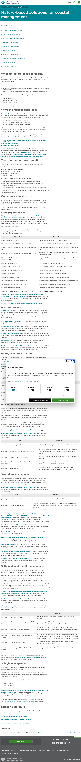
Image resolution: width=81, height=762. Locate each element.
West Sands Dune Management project (16, 558)
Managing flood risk (20, 7)
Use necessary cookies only (40, 400)
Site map (42, 750)
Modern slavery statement (10, 753)
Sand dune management (10, 54)
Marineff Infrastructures (11, 326)
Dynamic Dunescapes (8, 544)
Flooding (10, 7)
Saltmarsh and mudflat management (14, 58)
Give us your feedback (34, 732)
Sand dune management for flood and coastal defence (18, 524)
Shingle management (9, 62)
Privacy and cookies (62, 750)
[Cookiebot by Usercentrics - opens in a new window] (69, 361)
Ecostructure (5, 310)
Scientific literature (9, 66)
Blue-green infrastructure (11, 46)
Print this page (75, 732)
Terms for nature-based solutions (13, 38)
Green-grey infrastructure (11, 42)
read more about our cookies (20, 381)
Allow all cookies (63, 400)
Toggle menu (79, 2)
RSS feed (69, 743)
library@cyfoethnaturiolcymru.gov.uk (19, 430)
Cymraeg (68, 2)
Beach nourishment (9, 50)
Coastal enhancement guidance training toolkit (26, 303)
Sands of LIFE (5, 532)
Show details (66, 395)
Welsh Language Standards (27, 750)
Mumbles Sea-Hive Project (12, 321)
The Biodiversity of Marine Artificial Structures (16, 346)
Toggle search (74, 2)
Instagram (65, 743)
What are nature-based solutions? (13, 30)
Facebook (53, 743)
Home (4, 7)
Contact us (20, 741)
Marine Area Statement (10, 143)
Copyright (50, 750)
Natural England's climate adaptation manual (16, 551)
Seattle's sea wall (6, 340)
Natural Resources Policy (11, 145)
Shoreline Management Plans (12, 34)
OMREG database (25, 152)
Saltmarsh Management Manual (14, 598)
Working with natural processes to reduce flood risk (18, 433)
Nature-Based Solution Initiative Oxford (14, 716)
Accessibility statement (8, 750)
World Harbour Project (11, 333)
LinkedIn (61, 743)
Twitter (57, 743)
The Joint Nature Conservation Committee (15, 723)
